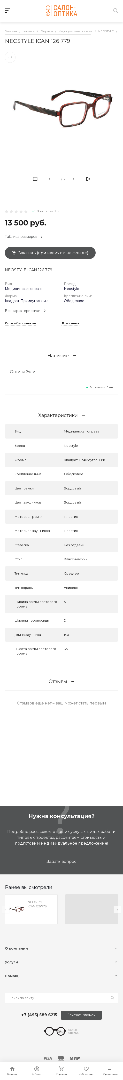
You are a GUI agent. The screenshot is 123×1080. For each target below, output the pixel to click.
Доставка (70, 323)
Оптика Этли (23, 371)
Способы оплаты (20, 323)
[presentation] (5, 909)
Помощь (13, 976)
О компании (16, 948)
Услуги (11, 962)
